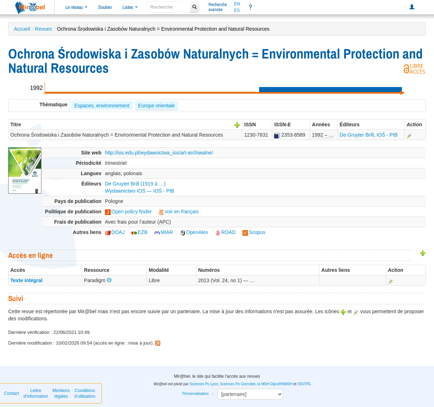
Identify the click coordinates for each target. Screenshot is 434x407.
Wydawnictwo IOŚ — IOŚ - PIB (139, 191)
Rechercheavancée (217, 6)
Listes (130, 7)
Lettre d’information (36, 393)
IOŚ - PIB (387, 135)
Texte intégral (26, 280)
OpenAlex (194, 232)
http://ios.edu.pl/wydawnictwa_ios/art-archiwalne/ (159, 153)
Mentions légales (61, 393)
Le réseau (76, 7)
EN (237, 3)
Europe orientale (156, 105)
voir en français (178, 211)
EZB (139, 232)
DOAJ (115, 232)
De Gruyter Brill (357, 135)
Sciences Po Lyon (204, 384)
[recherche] (169, 7)
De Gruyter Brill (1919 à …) (135, 184)
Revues (43, 29)
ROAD (225, 232)
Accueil (22, 29)
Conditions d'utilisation (84, 393)
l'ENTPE (304, 384)
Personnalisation (195, 394)
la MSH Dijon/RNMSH (274, 384)
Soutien (105, 7)
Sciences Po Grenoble (238, 384)
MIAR (163, 232)
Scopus (254, 232)
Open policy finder (128, 211)
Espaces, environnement (101, 105)
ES (237, 10)
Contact (11, 393)
